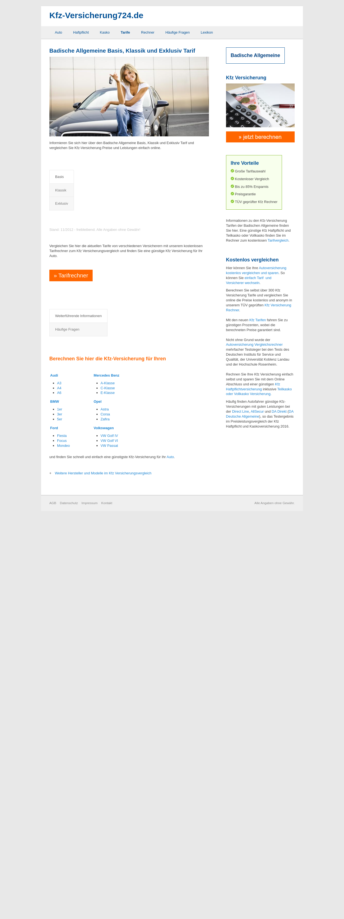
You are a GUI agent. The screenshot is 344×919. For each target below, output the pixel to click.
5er (59, 822)
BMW (54, 804)
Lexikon (207, 32)
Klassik (80, 177)
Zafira (105, 822)
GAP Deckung (76, 697)
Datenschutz (69, 905)
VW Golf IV (109, 838)
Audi (54, 778)
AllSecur (257, 411)
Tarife (125, 32)
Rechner (147, 32)
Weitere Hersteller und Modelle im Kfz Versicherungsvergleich (103, 876)
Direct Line (240, 411)
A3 (59, 785)
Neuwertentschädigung (135, 664)
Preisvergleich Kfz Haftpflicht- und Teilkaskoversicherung (116, 235)
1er (59, 812)
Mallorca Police (77, 722)
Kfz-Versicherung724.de (96, 15)
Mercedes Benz (106, 778)
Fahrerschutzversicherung (85, 689)
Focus (62, 843)
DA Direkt (279, 411)
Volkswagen (104, 830)
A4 (59, 790)
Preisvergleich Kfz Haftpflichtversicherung (100, 205)
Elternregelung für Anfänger (86, 681)
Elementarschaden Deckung (87, 673)
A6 (59, 795)
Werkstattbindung (130, 705)
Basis (59, 177)
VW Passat (109, 848)
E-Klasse (108, 795)
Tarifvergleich (278, 240)
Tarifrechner (70, 511)
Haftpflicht (81, 32)
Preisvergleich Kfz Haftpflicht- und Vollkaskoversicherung (116, 260)
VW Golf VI (109, 843)
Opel (97, 804)
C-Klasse (108, 790)
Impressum (90, 905)
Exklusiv (104, 177)
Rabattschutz (127, 681)
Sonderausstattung (131, 697)
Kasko (105, 32)
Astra (105, 812)
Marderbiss (125, 656)
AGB (52, 905)
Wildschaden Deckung (134, 714)
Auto (58, 32)
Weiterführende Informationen (78, 638)
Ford (54, 830)
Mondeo (63, 848)
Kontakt (106, 905)
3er (59, 817)
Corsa (105, 817)
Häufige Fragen (177, 32)
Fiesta (62, 838)
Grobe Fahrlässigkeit (81, 705)
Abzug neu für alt (78, 656)
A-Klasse (108, 785)
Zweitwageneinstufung (134, 722)
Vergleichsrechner (268, 344)
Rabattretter (126, 673)
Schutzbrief (126, 689)
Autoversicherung (240, 344)
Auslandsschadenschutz (84, 664)
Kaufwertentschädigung (83, 714)
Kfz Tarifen (257, 320)
